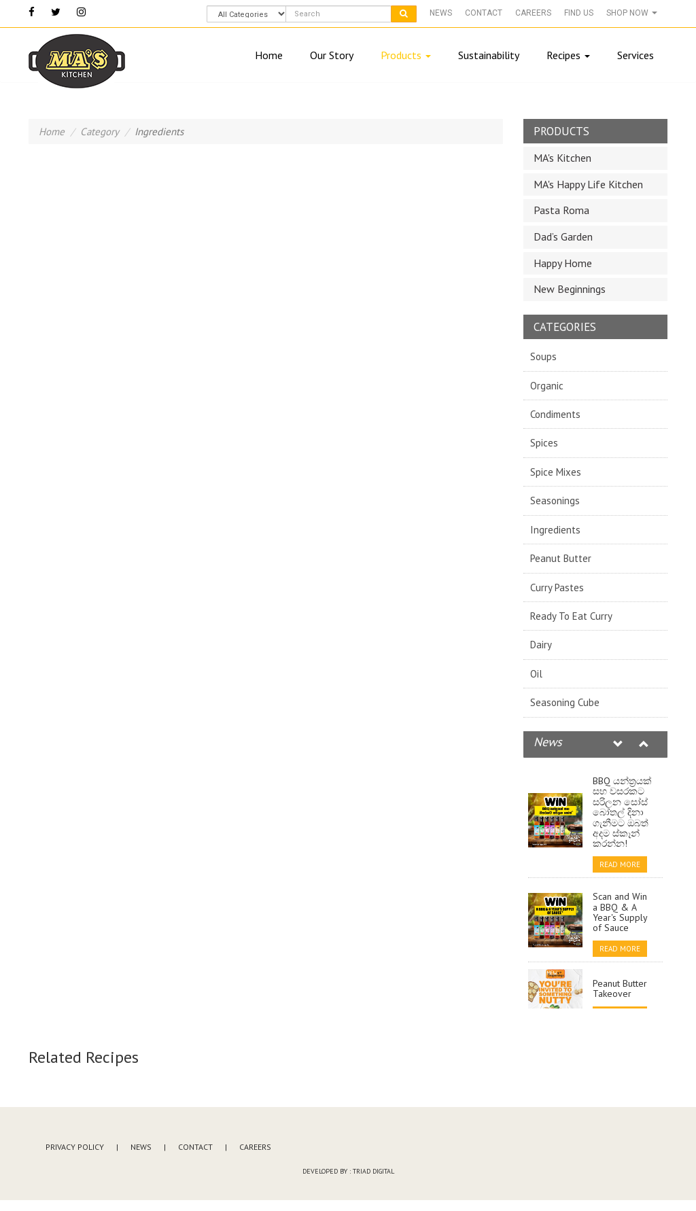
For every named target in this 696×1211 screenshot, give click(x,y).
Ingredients (555, 529)
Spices (544, 442)
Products (406, 55)
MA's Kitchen (562, 157)
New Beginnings (570, 289)
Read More (619, 864)
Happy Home (563, 263)
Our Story (331, 55)
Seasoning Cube (564, 702)
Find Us (578, 13)
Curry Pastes (557, 587)
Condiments (555, 414)
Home (269, 55)
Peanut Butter (560, 558)
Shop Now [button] (631, 13)
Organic (546, 385)
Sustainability (488, 55)
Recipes (568, 55)
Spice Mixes (555, 472)
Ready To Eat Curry (571, 616)
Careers (533, 13)
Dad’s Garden (563, 236)
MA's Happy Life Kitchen (588, 184)
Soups (543, 356)
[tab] (595, 158)
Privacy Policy (75, 1147)
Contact (483, 13)
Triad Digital (373, 1171)
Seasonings (555, 500)
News (441, 13)
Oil (536, 673)
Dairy (541, 644)
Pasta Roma (561, 210)
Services (635, 55)
